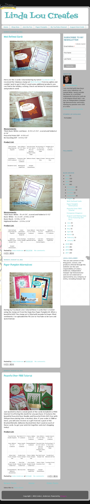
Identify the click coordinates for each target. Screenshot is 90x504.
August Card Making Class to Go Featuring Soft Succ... (76, 217)
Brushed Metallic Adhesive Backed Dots (12, 471)
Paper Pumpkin (41, 27)
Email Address (69, 46)
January (70, 240)
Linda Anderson (71, 85)
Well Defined (36, 82)
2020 (67, 244)
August (70, 199)
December (71, 187)
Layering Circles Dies (50, 463)
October (70, 193)
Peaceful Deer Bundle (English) (12, 436)
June (69, 226)
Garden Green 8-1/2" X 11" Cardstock (50, 437)
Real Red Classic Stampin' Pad (40, 456)
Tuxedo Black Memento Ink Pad (31, 239)
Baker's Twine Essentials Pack (40, 463)
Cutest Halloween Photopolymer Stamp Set (21, 232)
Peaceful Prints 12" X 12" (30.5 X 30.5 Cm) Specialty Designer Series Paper (31, 150)
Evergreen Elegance (74, 213)
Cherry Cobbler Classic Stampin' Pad (31, 456)
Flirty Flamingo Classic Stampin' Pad (21, 240)
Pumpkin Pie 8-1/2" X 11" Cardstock (50, 148)
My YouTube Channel (59, 27)
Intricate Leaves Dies (50, 159)
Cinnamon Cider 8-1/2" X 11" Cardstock (21, 160)
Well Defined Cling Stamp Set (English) (12, 148)
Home (6, 27)
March (69, 234)
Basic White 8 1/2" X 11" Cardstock (12, 445)
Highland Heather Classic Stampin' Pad (12, 240)
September (71, 196)
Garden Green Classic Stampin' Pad (21, 456)
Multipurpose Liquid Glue (21, 166)
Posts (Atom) (18, 487)
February (70, 237)
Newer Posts (10, 483)
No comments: (39, 250)
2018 (67, 250)
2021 (67, 184)
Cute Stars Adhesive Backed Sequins (40, 240)
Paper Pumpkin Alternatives (18, 264)
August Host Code (77, 27)
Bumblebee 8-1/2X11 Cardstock (12, 159)
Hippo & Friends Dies (40, 159)
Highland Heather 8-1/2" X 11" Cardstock (50, 231)
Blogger (63, 496)
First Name (67, 53)
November (71, 190)
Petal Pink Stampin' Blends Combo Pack (21, 464)
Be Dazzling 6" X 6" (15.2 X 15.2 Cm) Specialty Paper (40, 149)
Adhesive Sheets (31, 158)
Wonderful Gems (12, 165)
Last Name (67, 59)
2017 (67, 253)
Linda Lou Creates (41, 16)
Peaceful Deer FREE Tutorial (18, 375)
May (69, 229)
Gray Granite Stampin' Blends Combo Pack (31, 464)
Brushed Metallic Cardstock (31, 444)
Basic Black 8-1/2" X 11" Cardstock (40, 231)
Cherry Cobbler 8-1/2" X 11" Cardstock (31, 437)
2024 (67, 176)
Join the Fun (27, 27)
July (69, 223)
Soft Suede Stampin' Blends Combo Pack (12, 464)
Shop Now (15, 27)
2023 (67, 178)
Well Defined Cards (13, 36)
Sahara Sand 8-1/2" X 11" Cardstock (22, 445)
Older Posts (52, 483)
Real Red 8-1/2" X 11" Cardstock (21, 436)
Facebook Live (48, 80)
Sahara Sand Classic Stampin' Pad (12, 456)
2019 (67, 247)
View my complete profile (73, 109)
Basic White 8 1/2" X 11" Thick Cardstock (22, 148)
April (69, 232)
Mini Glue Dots (21, 469)
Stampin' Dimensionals (31, 166)
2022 (67, 181)
